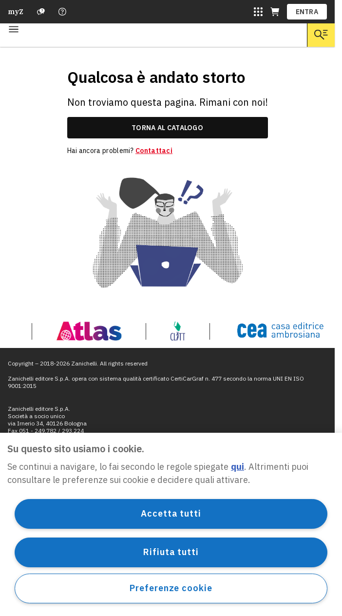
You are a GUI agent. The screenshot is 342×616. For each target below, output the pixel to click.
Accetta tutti (171, 513)
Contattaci (153, 150)
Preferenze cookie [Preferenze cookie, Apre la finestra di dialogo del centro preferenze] (171, 588)
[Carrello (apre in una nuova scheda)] (274, 11)
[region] (171, 524)
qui (237, 466)
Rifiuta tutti (171, 552)
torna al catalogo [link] (167, 127)
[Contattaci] (62, 11)
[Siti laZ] (258, 11)
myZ (15, 11)
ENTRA (307, 11)
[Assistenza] (41, 11)
